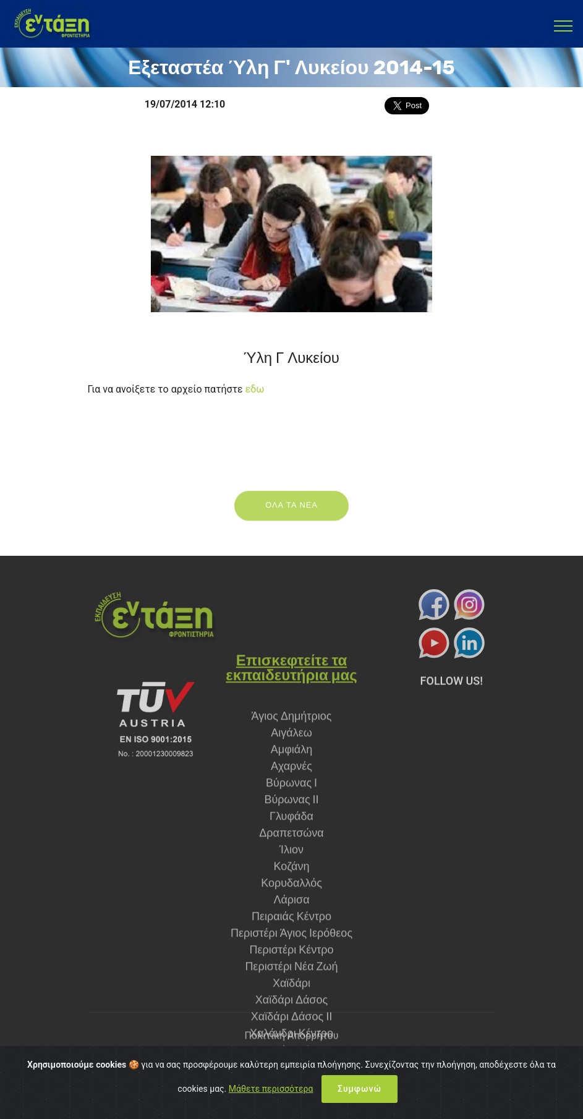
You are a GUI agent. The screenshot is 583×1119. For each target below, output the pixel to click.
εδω (255, 389)
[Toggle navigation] (563, 25)
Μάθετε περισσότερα (271, 1095)
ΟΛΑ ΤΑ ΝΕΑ (291, 512)
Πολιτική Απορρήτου (292, 1043)
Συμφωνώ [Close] (359, 1095)
